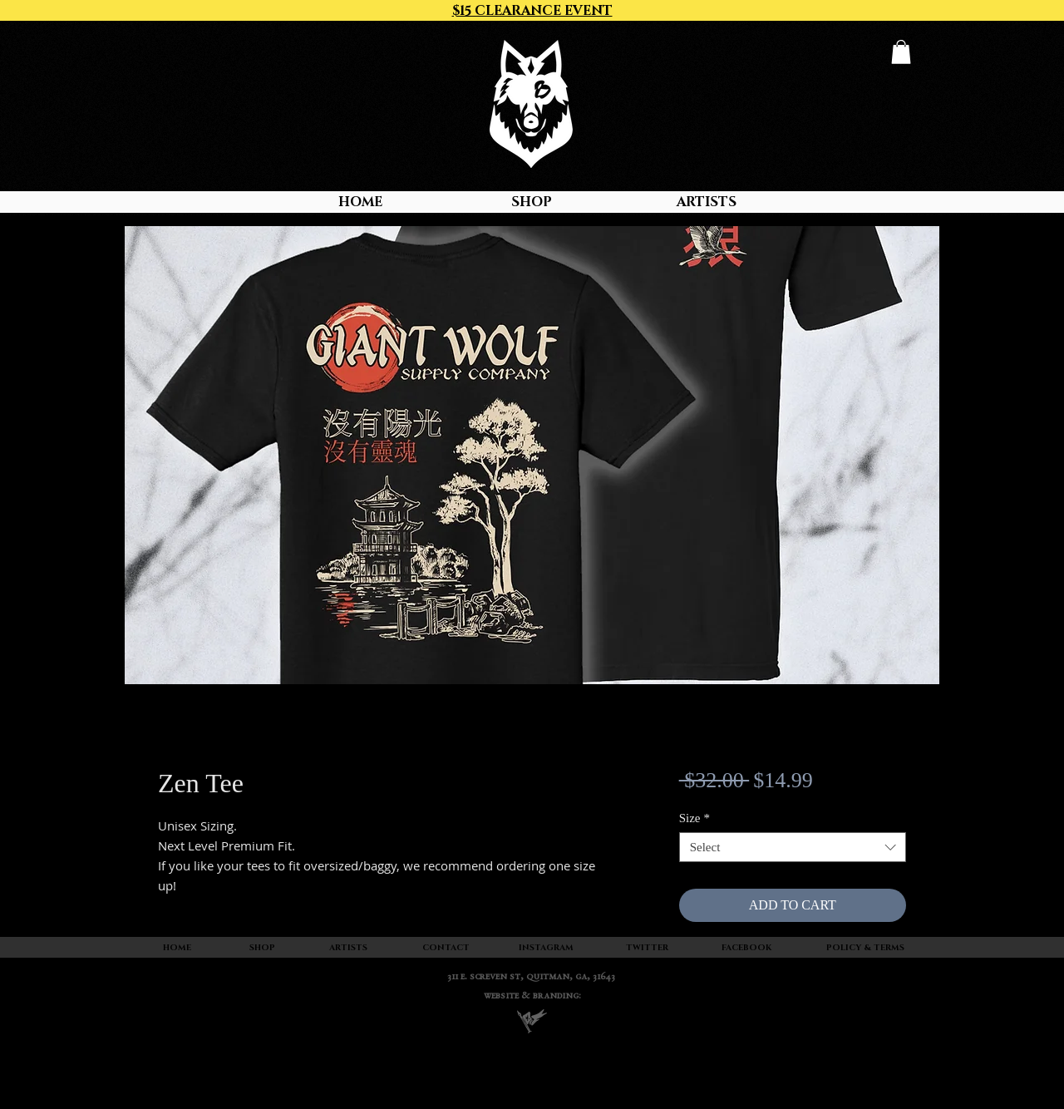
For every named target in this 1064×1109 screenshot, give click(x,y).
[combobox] (792, 847)
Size (694, 818)
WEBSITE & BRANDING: (532, 996)
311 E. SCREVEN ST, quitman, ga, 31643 (531, 977)
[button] (901, 52)
